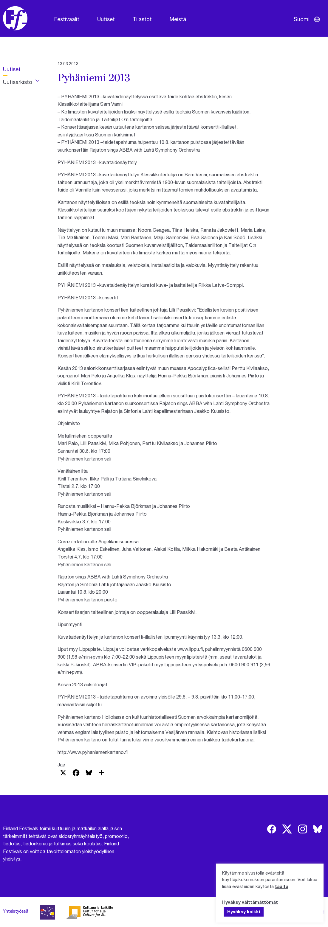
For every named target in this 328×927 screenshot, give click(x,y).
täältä (281, 886)
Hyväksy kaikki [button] (243, 911)
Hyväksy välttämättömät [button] (250, 902)
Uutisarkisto (17, 82)
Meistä (178, 19)
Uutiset (106, 19)
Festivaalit (66, 19)
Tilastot (142, 19)
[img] (271, 829)
